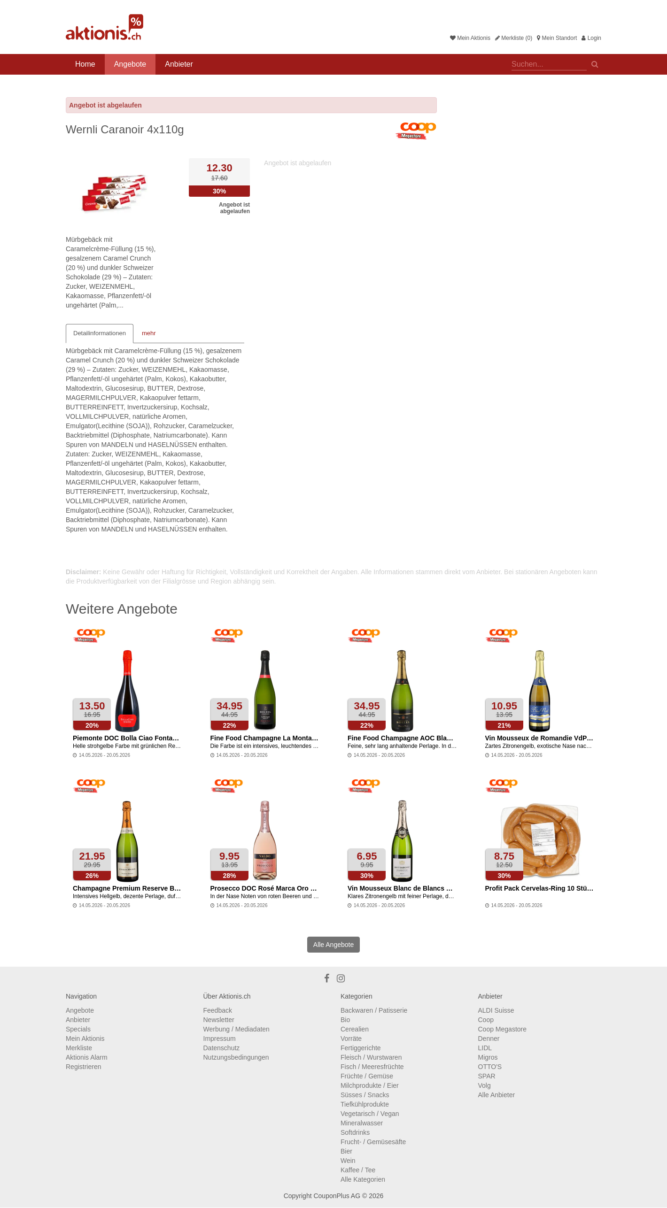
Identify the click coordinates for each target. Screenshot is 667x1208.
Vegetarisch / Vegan (370, 1113)
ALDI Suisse (496, 1010)
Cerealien (355, 1029)
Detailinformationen (99, 333)
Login (591, 38)
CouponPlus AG (336, 1196)
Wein (348, 1160)
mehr (149, 333)
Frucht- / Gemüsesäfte (373, 1142)
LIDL (485, 1048)
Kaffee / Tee (358, 1170)
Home (85, 64)
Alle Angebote (333, 944)
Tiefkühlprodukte (365, 1104)
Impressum (219, 1038)
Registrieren (83, 1066)
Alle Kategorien (363, 1179)
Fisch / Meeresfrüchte (372, 1066)
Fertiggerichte (361, 1048)
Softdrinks (355, 1132)
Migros (488, 1057)
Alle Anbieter (496, 1095)
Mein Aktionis (470, 38)
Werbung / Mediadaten (236, 1029)
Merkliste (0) (513, 38)
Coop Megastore (502, 1029)
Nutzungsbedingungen (236, 1057)
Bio (345, 1019)
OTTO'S (490, 1066)
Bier (346, 1151)
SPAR (487, 1076)
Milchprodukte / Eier (370, 1085)
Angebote (130, 64)
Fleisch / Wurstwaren (371, 1057)
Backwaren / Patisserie (374, 1010)
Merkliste (79, 1048)
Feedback (217, 1010)
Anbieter (179, 64)
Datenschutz (221, 1048)
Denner (489, 1038)
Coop (486, 1019)
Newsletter (218, 1019)
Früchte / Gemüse (367, 1076)
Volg (484, 1085)
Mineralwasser (362, 1123)
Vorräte (351, 1038)
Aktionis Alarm (87, 1057)
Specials (78, 1029)
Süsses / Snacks (365, 1095)
